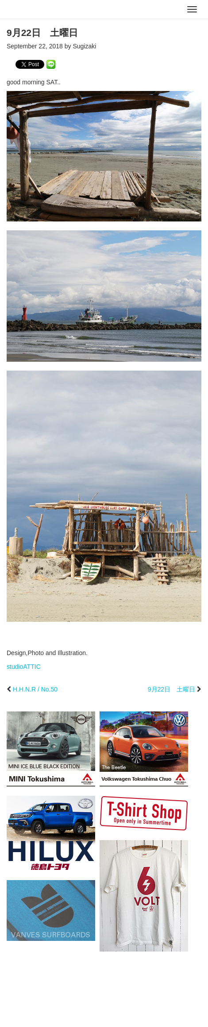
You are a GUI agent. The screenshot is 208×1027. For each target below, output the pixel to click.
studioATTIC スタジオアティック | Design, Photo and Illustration (42, 10)
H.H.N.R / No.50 (35, 689)
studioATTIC (24, 666)
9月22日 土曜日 (171, 689)
